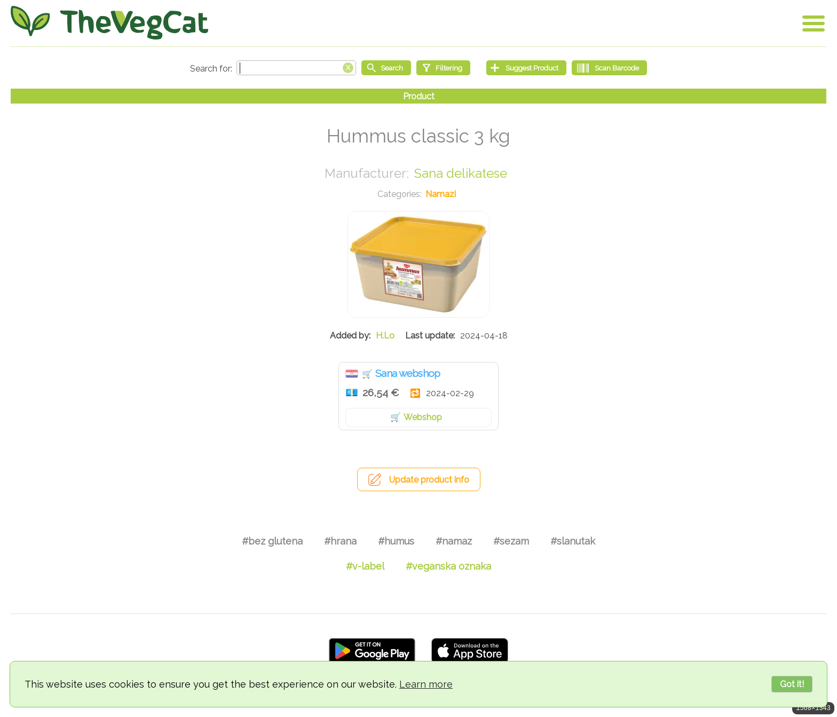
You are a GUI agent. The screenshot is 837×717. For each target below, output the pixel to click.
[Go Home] (109, 22)
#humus (396, 541)
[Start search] (386, 67)
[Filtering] (443, 67)
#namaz (454, 541)
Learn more (426, 684)
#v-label (365, 566)
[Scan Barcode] (609, 67)
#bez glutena (272, 541)
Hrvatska (351, 373)
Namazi (440, 194)
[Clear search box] (348, 66)
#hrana (340, 541)
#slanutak (572, 541)
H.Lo (385, 335)
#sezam (511, 541)
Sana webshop (407, 373)
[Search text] (296, 67)
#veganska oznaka (448, 566)
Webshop (423, 417)
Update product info (429, 480)
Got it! (792, 684)
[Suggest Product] (526, 67)
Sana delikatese (460, 173)
